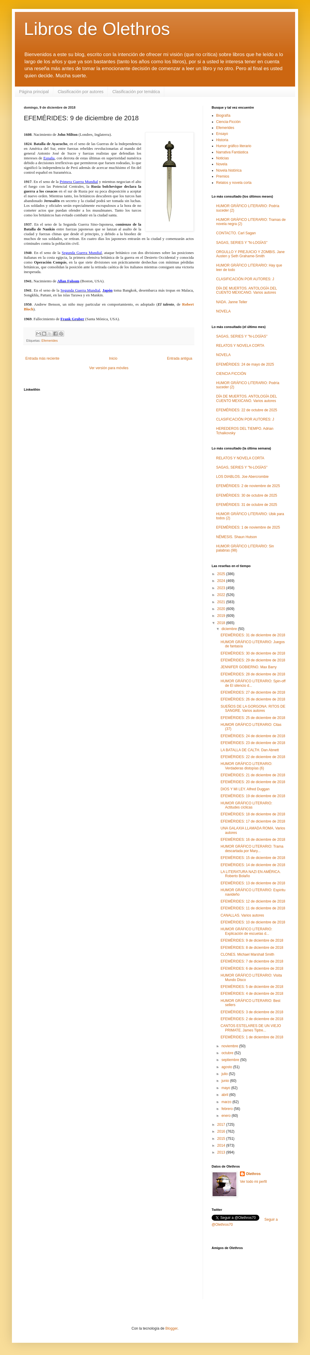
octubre (227, 1053)
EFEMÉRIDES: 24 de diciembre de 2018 (253, 736)
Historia (222, 140)
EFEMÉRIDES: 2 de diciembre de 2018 (252, 1019)
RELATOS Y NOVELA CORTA (240, 346)
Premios (222, 176)
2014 (221, 1145)
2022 (221, 595)
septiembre (230, 1060)
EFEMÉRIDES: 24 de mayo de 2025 (245, 364)
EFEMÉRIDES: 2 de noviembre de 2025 (248, 486)
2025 (221, 574)
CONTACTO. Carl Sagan (236, 233)
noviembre (230, 1046)
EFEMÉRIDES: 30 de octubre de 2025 (246, 495)
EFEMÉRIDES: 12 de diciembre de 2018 (253, 901)
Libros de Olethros (97, 29)
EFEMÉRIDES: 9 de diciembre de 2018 (252, 940)
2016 (221, 1131)
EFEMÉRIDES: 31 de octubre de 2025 (246, 505)
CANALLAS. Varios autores (242, 915)
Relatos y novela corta (234, 183)
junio (225, 1081)
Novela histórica (228, 170)
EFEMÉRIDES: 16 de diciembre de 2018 (253, 839)
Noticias (222, 158)
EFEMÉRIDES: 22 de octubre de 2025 (246, 410)
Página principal (34, 91)
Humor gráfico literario (233, 146)
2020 (221, 609)
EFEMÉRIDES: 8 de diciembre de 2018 (252, 948)
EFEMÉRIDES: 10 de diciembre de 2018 (253, 922)
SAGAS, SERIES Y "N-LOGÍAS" (241, 243)
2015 (221, 1139)
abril (225, 1095)
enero (226, 1116)
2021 (221, 602)
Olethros (253, 1174)
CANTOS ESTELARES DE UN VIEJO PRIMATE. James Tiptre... (251, 1028)
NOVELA (223, 311)
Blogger (171, 1328)
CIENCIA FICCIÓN (231, 374)
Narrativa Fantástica (232, 152)
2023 (221, 588)
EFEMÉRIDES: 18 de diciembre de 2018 (253, 814)
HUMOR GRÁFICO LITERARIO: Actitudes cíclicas (246, 805)
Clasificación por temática (136, 91)
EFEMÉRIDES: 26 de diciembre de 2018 (253, 699)
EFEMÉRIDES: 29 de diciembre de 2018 (253, 660)
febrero (227, 1109)
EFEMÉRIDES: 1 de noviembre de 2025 (248, 527)
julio (225, 1074)
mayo (226, 1088)
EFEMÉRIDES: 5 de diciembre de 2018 (252, 987)
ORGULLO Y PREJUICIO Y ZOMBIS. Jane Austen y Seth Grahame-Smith (250, 254)
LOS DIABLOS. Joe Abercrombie (242, 477)
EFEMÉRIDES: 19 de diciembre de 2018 (253, 796)
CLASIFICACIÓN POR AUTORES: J (245, 279)
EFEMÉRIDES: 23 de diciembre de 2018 (253, 743)
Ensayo (222, 134)
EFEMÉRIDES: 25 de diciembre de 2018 (253, 718)
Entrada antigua (179, 358)
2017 (221, 1125)
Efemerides (49, 340)
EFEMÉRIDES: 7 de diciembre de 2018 (252, 961)
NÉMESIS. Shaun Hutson (236, 537)
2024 (221, 581)
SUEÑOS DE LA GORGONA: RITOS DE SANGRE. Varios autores (253, 708)
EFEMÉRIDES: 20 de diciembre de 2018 (253, 782)
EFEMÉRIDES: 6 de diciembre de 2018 (252, 968)
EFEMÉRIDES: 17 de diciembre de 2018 (253, 821)
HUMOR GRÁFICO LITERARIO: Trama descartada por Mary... (252, 848)
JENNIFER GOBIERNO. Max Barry (249, 667)
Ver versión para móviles (108, 368)
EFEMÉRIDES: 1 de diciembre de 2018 (252, 1037)
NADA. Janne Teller (231, 302)
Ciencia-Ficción (228, 122)
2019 (221, 616)
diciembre (229, 629)
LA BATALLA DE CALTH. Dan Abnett (250, 750)
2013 (221, 1152)
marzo (226, 1102)
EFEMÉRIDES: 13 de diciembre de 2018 (253, 883)
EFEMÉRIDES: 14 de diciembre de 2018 (253, 865)
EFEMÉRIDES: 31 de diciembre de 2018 (253, 635)
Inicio (113, 358)
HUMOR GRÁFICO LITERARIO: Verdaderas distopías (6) (246, 766)
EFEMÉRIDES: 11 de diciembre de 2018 (253, 908)
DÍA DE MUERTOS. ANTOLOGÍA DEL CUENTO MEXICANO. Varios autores (246, 290)
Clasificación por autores (80, 91)
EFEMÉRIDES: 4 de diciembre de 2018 (252, 993)
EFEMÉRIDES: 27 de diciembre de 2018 (253, 692)
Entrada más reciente (42, 358)
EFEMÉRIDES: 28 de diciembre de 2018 (253, 674)
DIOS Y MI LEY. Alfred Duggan (245, 789)
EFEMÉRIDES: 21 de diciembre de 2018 (253, 775)
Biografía (223, 115)
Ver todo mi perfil (253, 1182)
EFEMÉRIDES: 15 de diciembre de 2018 (253, 858)
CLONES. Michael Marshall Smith (247, 954)
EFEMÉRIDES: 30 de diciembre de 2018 (253, 653)
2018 (221, 623)
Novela (221, 164)
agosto (227, 1067)
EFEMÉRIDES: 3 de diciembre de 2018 (252, 1012)
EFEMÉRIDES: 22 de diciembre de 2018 (253, 757)
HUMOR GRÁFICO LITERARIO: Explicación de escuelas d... (246, 931)
